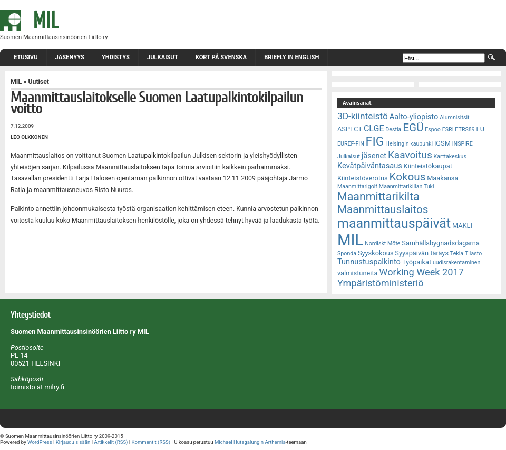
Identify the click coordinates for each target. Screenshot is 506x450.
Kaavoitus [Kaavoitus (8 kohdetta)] (410, 155)
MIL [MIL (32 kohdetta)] (350, 240)
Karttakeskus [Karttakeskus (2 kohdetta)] (450, 156)
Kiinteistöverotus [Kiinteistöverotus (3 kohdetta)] (362, 178)
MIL (16, 81)
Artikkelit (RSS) (111, 442)
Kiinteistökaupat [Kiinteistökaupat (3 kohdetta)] (428, 166)
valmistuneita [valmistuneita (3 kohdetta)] (357, 273)
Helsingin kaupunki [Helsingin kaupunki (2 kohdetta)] (409, 143)
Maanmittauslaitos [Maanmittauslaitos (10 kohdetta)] (383, 209)
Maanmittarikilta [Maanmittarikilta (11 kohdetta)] (378, 196)
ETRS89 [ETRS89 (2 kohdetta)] (464, 129)
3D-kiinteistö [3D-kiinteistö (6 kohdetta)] (362, 116)
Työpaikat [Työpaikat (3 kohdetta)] (416, 262)
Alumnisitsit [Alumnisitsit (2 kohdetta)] (454, 117)
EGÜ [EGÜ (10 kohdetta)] (413, 127)
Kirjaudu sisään (73, 442)
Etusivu (26, 57)
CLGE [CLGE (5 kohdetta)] (374, 128)
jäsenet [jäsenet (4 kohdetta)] (374, 155)
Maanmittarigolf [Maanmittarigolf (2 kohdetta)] (357, 186)
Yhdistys (116, 57)
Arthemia (275, 442)
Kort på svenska (221, 57)
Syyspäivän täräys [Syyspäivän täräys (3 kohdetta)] (422, 253)
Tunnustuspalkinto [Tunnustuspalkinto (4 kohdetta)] (369, 261)
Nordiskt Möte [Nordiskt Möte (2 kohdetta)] (382, 243)
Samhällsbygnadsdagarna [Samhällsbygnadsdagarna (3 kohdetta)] (441, 243)
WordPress (39, 442)
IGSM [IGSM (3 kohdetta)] (442, 143)
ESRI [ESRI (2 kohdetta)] (448, 129)
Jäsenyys (69, 57)
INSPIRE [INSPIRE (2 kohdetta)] (462, 143)
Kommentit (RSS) (151, 442)
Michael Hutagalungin (239, 442)
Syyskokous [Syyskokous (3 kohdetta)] (376, 253)
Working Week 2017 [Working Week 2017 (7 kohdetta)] (421, 271)
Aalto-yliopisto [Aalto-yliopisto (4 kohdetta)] (414, 116)
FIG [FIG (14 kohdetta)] (375, 141)
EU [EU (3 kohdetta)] (480, 129)
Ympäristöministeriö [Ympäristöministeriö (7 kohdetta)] (380, 283)
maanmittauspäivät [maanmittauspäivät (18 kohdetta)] (394, 223)
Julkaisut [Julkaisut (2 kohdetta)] (348, 156)
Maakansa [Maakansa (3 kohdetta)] (442, 178)
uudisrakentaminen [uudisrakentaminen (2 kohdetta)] (457, 262)
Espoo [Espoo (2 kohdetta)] (433, 129)
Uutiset (38, 81)
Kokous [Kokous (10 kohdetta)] (407, 176)
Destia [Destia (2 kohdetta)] (393, 129)
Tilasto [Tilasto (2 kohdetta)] (473, 253)
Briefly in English (291, 57)
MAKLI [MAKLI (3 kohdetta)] (462, 225)
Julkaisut (162, 57)
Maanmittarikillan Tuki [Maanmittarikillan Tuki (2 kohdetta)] (406, 186)
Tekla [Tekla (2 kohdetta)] (456, 253)
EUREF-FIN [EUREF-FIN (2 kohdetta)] (350, 143)
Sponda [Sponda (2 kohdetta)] (346, 253)
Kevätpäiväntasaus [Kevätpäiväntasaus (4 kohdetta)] (369, 165)
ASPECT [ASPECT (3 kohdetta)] (349, 129)
